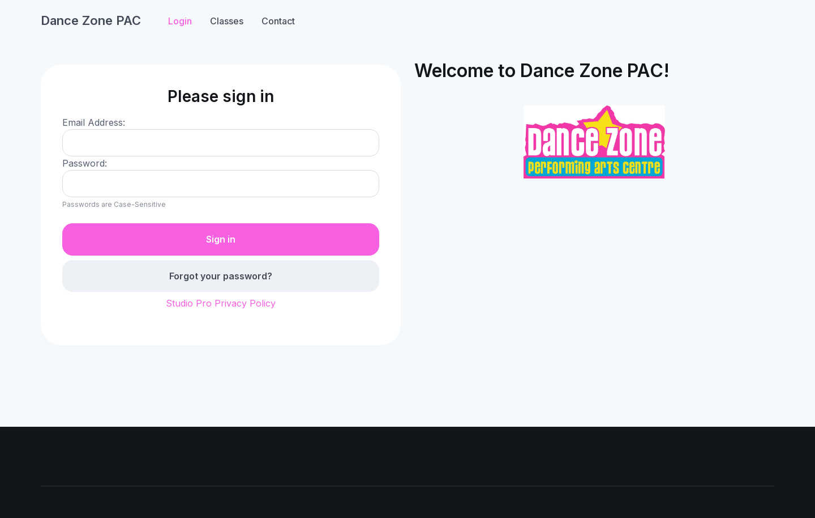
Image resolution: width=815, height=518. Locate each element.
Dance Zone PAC (91, 20)
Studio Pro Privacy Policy (221, 303)
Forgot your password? (220, 276)
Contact (278, 21)
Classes (226, 21)
